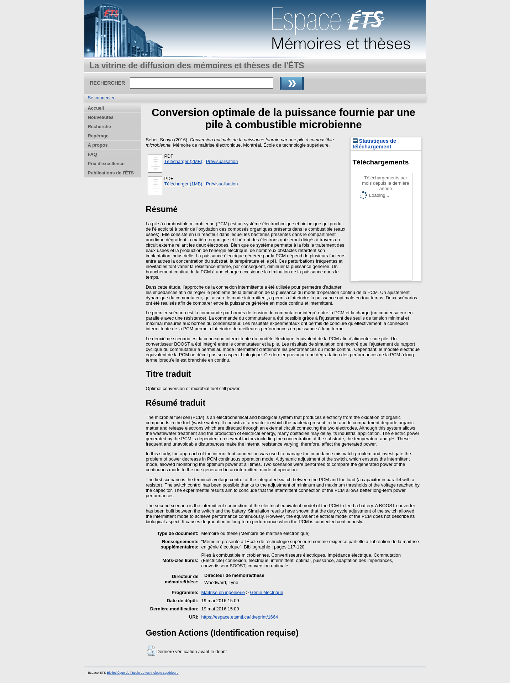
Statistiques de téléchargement (374, 143)
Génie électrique (266, 592)
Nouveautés (101, 117)
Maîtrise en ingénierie (223, 592)
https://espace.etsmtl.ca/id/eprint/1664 (239, 617)
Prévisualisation (222, 161)
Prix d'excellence (106, 163)
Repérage (98, 135)
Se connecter (101, 97)
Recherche (99, 126)
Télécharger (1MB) (183, 183)
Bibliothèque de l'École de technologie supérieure (142, 672)
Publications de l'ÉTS (111, 172)
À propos (98, 145)
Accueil (96, 108)
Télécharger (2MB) (183, 161)
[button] (151, 651)
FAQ (92, 154)
